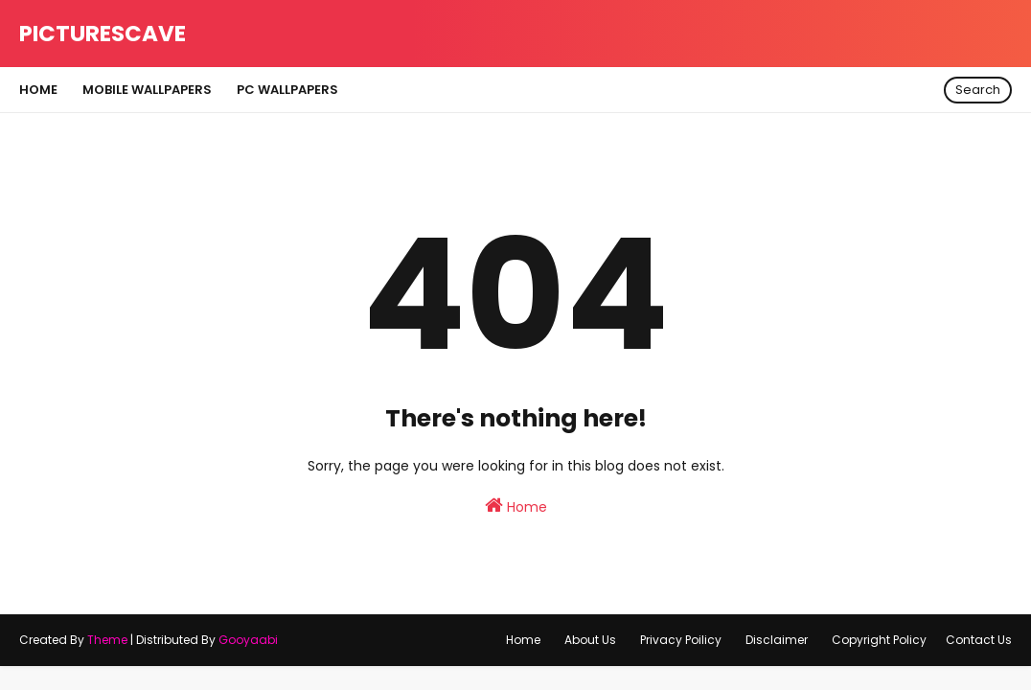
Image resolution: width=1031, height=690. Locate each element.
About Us (590, 640)
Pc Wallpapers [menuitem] (287, 89)
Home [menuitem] (38, 89)
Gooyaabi (248, 640)
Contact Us (979, 640)
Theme (107, 640)
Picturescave (102, 33)
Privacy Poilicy (681, 640)
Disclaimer (776, 640)
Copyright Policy (879, 640)
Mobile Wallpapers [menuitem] (147, 89)
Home (516, 506)
